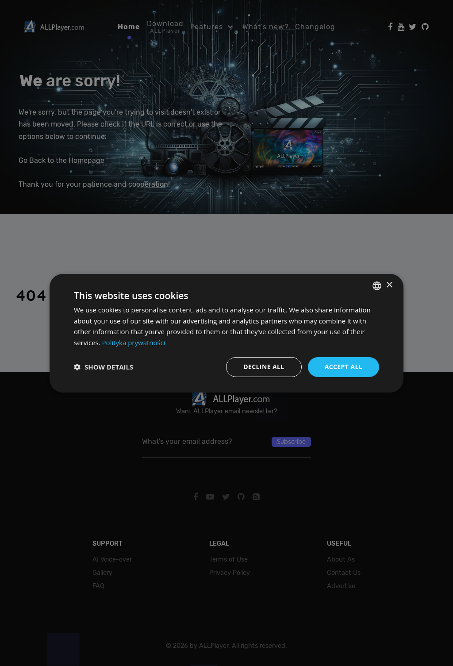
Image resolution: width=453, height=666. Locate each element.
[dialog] (226, 333)
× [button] (389, 285)
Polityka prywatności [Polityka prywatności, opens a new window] (133, 342)
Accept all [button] (343, 366)
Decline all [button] (263, 366)
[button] (103, 367)
